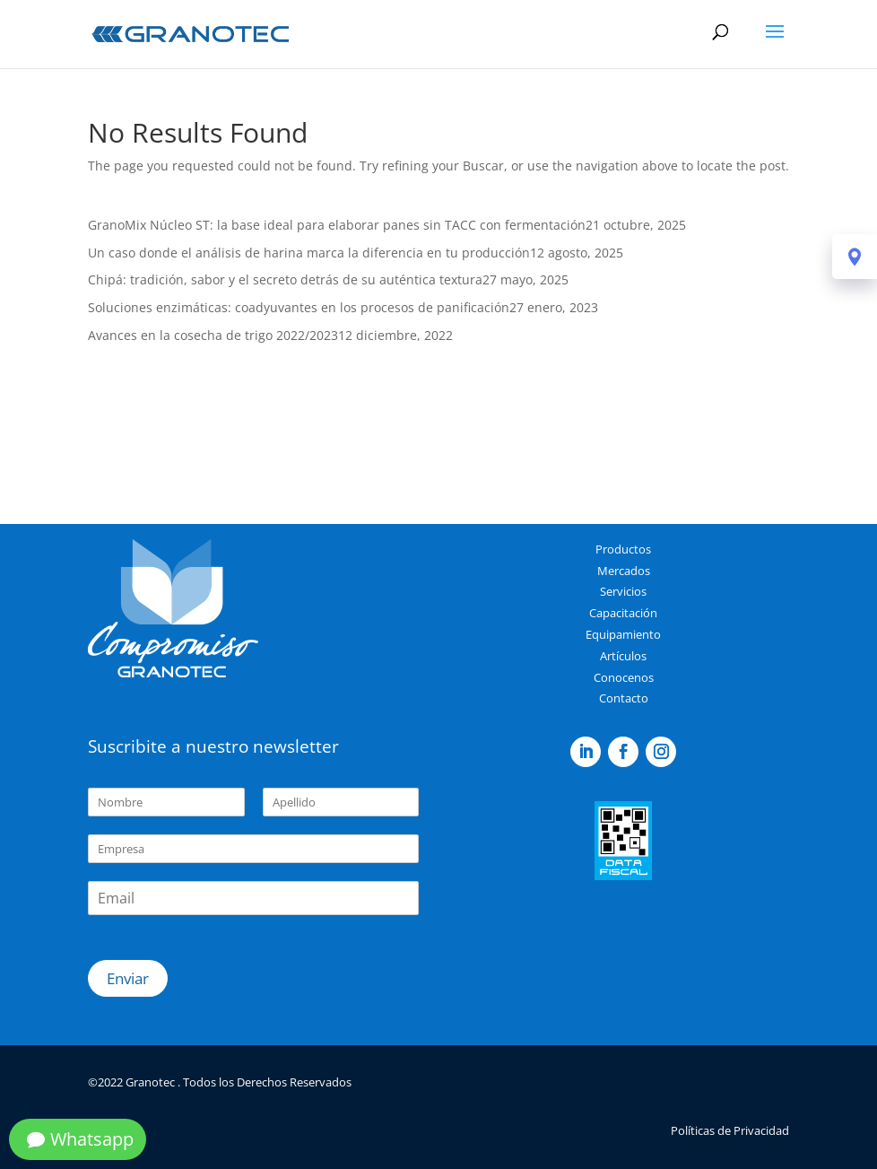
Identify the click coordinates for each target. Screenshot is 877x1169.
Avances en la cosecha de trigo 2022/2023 (213, 335)
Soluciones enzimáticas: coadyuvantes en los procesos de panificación (298, 307)
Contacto (623, 698)
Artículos (623, 656)
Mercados (623, 571)
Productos (623, 549)
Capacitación (623, 613)
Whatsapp (92, 1139)
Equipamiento (623, 634)
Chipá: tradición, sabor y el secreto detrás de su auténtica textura (285, 279)
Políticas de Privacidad (730, 1130)
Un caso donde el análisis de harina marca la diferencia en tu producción (309, 252)
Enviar (128, 978)
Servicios (623, 591)
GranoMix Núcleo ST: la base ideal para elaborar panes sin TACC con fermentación (337, 224)
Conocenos (624, 677)
